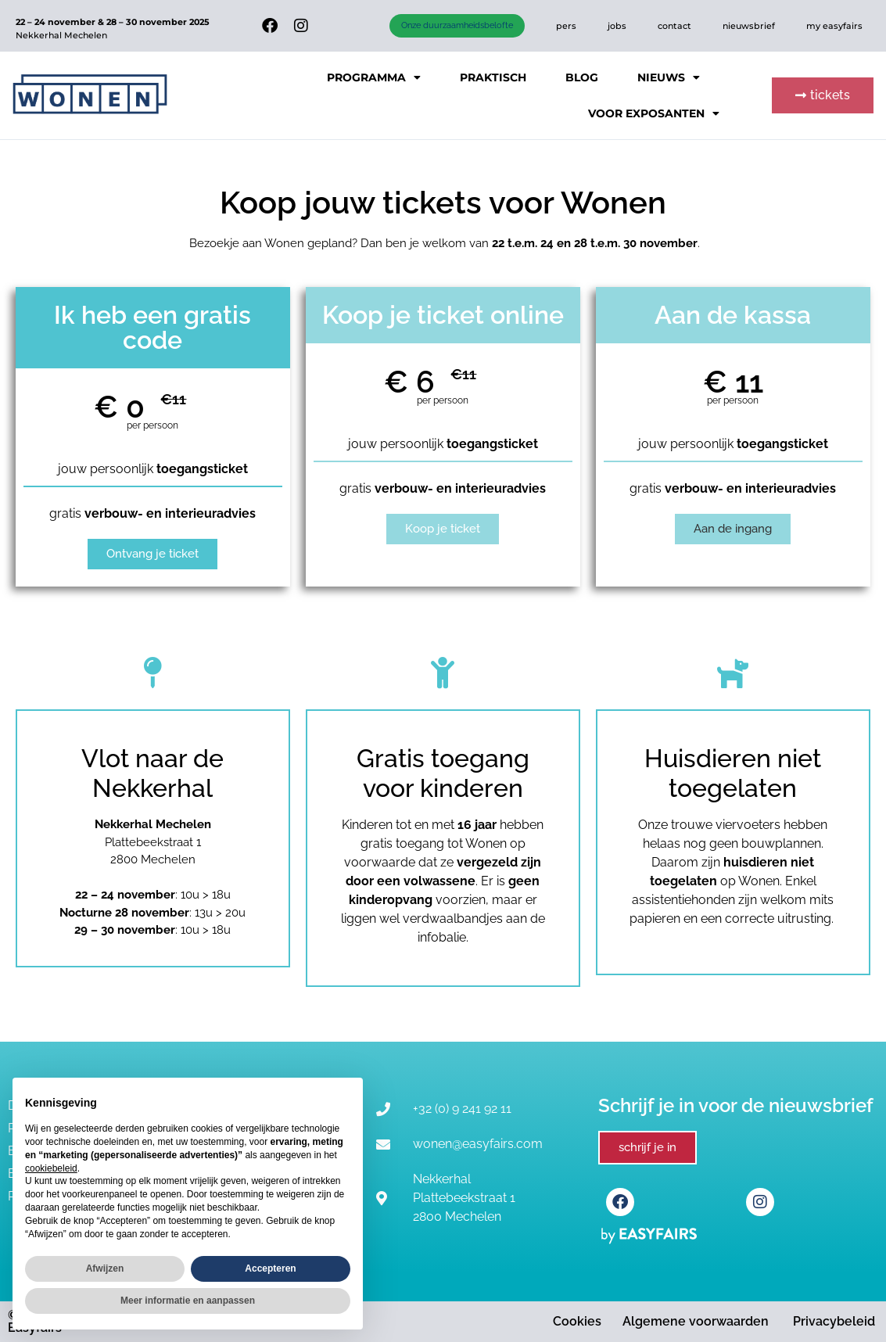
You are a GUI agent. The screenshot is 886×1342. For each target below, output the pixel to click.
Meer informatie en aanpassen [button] (187, 1300)
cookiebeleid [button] (51, 1168)
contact (674, 25)
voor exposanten (653, 113)
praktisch (493, 77)
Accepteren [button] (270, 1268)
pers (566, 25)
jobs (617, 25)
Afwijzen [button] (105, 1268)
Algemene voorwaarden (695, 1321)
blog (581, 77)
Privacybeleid (834, 1321)
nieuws (668, 77)
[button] (822, 95)
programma (374, 77)
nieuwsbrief (749, 25)
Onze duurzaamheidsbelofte (457, 25)
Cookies (577, 1321)
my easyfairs (834, 25)
